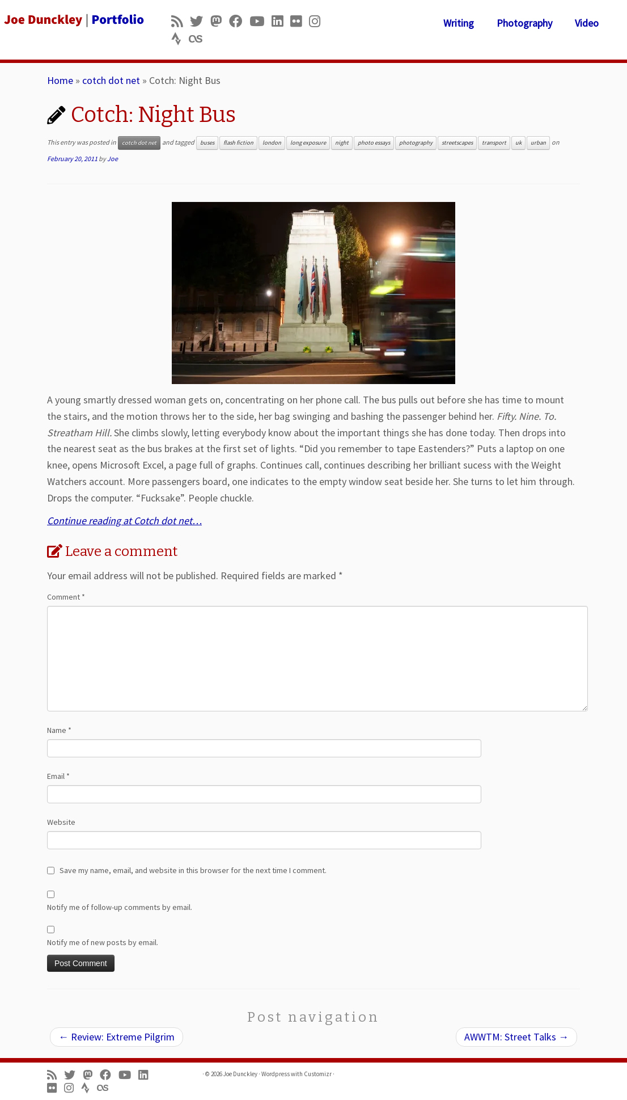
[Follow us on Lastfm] (199, 39)
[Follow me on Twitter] (200, 21)
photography (416, 142)
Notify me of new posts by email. (102, 942)
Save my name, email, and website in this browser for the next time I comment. (193, 870)
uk (518, 142)
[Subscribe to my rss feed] (180, 21)
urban (538, 142)
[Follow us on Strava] (180, 39)
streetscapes (457, 142)
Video (587, 22)
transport (494, 142)
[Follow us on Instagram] (318, 21)
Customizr (318, 1074)
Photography (524, 22)
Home (60, 80)
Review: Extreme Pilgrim (116, 1036)
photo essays (374, 142)
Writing (458, 22)
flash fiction (238, 142)
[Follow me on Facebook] (239, 21)
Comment (66, 597)
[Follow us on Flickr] (299, 21)
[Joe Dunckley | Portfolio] (73, 20)
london (271, 142)
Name (59, 730)
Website (61, 822)
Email (58, 776)
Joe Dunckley (240, 1074)
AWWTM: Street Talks (516, 1036)
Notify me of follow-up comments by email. (119, 907)
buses (207, 142)
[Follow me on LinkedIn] (281, 21)
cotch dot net (111, 80)
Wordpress (275, 1074)
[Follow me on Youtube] (260, 21)
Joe (112, 158)
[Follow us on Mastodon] (219, 21)
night (342, 142)
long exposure (308, 142)
